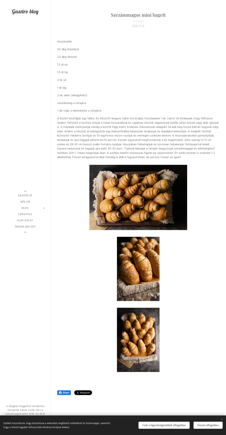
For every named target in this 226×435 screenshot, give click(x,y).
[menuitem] (25, 195)
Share (64, 392)
